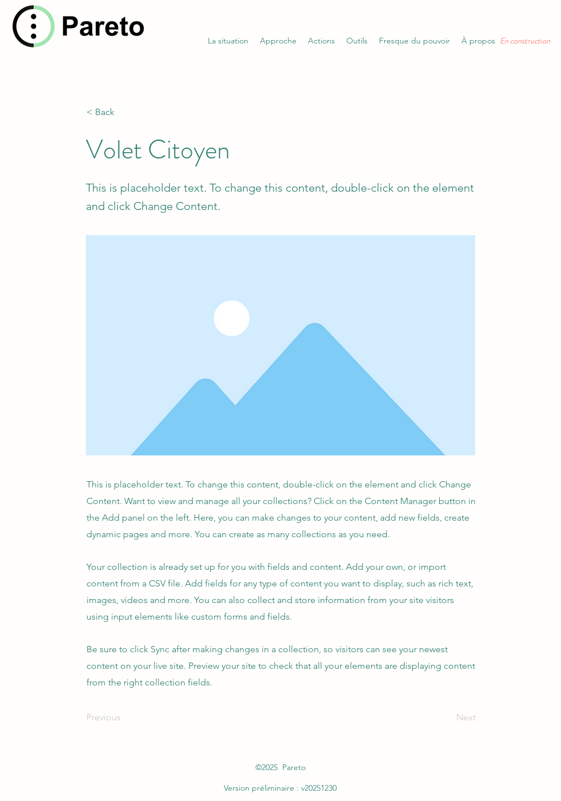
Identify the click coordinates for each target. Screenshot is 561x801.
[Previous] (124, 717)
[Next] (447, 717)
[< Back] (124, 112)
